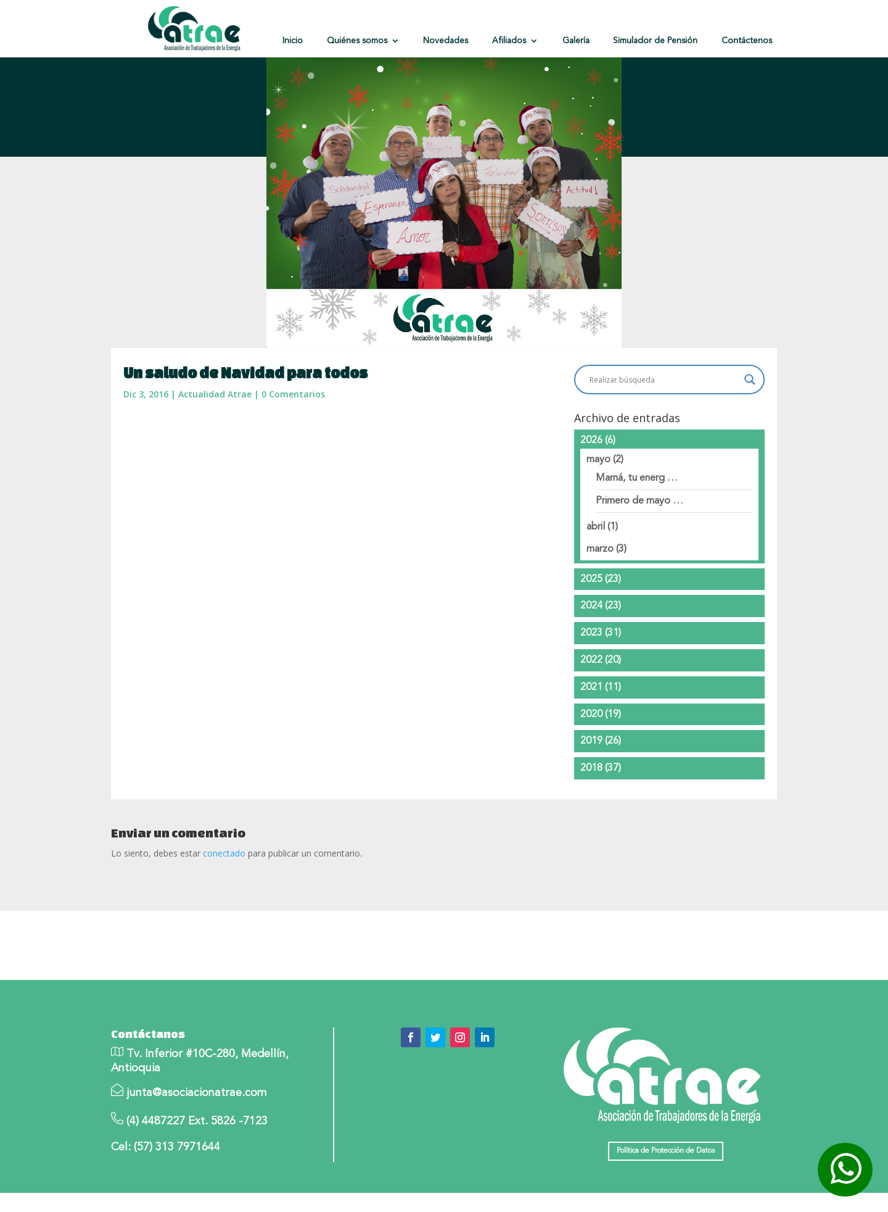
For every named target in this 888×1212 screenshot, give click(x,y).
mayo (604, 478)
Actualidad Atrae (215, 413)
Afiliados (509, 40)
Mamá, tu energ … (637, 497)
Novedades (445, 40)
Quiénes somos (357, 40)
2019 (600, 760)
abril (602, 546)
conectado (224, 872)
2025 (600, 598)
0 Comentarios (293, 413)
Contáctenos (747, 40)
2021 (600, 706)
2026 (597, 459)
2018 (600, 787)
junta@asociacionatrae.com (196, 1112)
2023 (600, 652)
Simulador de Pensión (655, 40)
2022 (600, 679)
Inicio (292, 40)
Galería (576, 40)
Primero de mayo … (639, 520)
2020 (600, 733)
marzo (606, 568)
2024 (600, 625)
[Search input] (664, 398)
